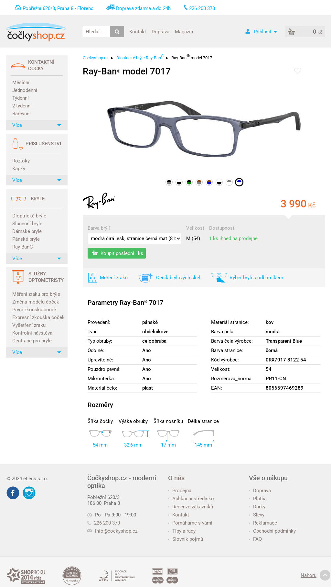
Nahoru (315, 575)
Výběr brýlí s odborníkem (256, 278)
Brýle (38, 199)
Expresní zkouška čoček (37, 317)
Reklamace (263, 523)
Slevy (256, 515)
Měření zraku (114, 278)
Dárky (257, 507)
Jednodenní (24, 90)
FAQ (255, 539)
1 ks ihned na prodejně (233, 238)
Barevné (20, 113)
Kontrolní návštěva (32, 333)
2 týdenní (22, 106)
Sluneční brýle (27, 224)
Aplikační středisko (191, 499)
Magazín (184, 31)
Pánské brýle (26, 239)
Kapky (18, 169)
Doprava (160, 31)
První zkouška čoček (34, 310)
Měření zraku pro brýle (36, 294)
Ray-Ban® (22, 247)
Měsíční (20, 82)
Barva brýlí (99, 228)
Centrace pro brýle (32, 341)
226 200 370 (103, 523)
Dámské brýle (27, 231)
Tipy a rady (182, 531)
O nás (176, 478)
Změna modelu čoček (35, 302)
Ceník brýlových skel (178, 278)
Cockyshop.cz (95, 57)
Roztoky (21, 161)
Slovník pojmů (185, 539)
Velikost (195, 228)
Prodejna (179, 490)
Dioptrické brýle (29, 216)
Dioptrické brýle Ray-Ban (140, 56)
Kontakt (137, 31)
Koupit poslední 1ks (117, 253)
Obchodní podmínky (272, 531)
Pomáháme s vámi (190, 523)
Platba (258, 499)
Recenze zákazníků (190, 507)
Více (36, 125)
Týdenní (20, 98)
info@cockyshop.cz (116, 531)
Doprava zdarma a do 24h (143, 8)
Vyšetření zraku (29, 325)
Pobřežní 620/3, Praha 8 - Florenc (58, 8)
